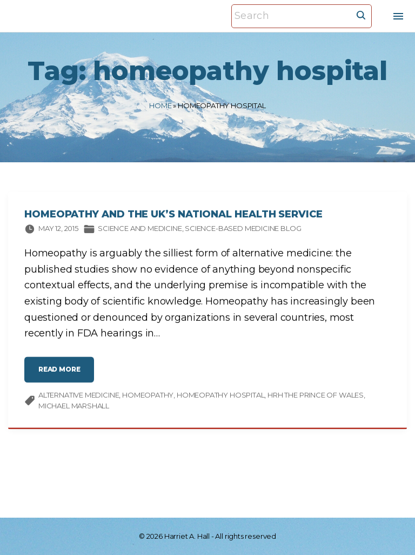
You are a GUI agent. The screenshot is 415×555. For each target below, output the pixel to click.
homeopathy (147, 399)
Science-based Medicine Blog (243, 232)
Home (160, 105)
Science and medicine (140, 232)
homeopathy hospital (221, 399)
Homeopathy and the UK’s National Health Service (173, 218)
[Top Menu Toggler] (398, 16)
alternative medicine (78, 399)
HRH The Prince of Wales (315, 399)
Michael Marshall (73, 409)
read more (62, 378)
